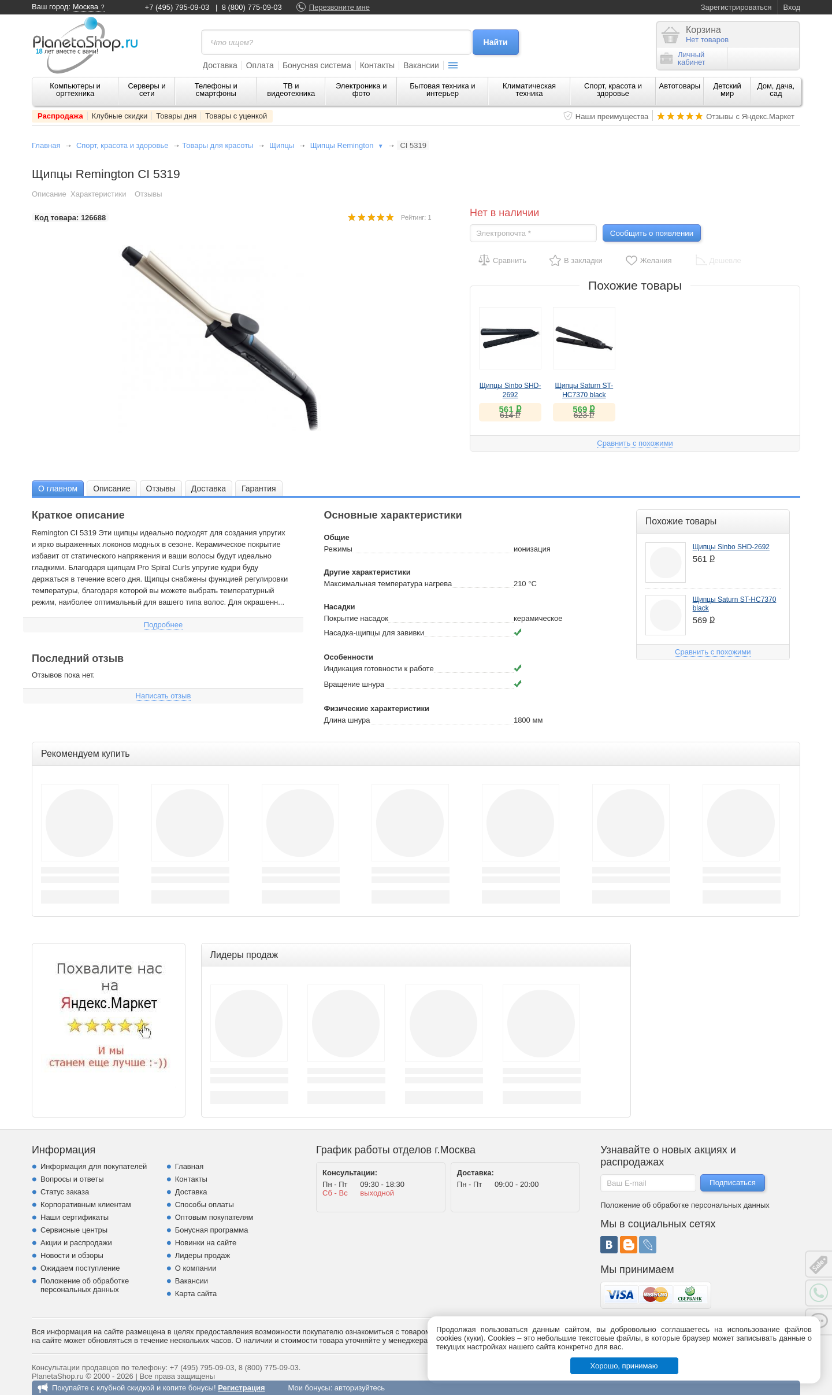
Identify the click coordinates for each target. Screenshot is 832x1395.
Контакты (377, 65)
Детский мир (727, 90)
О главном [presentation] (57, 488)
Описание (49, 194)
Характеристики (98, 194)
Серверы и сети (146, 90)
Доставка (220, 65)
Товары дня (176, 116)
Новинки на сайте (206, 1242)
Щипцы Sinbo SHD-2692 (731, 547)
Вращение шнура (354, 684)
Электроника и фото (361, 90)
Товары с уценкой (236, 116)
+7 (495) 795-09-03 (177, 7)
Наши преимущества (612, 116)
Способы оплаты (204, 1204)
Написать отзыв (163, 695)
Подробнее (163, 624)
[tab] (58, 488)
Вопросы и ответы (71, 1179)
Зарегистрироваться (736, 7)
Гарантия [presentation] (259, 488)
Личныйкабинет (682, 58)
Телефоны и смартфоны (216, 90)
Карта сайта (196, 1293)
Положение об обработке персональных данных (84, 1285)
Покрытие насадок (356, 618)
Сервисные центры (73, 1230)
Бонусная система (317, 65)
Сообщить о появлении (651, 233)
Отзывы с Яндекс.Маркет (750, 116)
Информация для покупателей (93, 1166)
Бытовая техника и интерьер (442, 90)
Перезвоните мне (339, 7)
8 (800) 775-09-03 (252, 7)
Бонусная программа (211, 1230)
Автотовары (680, 86)
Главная (46, 145)
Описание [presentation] (111, 488)
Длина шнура (347, 720)
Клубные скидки (120, 116)
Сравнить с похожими (635, 443)
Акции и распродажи (76, 1242)
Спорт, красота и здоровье (613, 90)
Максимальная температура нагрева (388, 583)
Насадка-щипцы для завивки (374, 632)
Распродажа (60, 116)
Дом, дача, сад (776, 90)
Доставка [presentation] (208, 488)
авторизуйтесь (360, 1387)
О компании (196, 1268)
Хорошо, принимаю (624, 1365)
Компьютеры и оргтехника (75, 90)
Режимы (338, 549)
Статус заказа (64, 1191)
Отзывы (148, 194)
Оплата (260, 65)
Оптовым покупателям (214, 1217)
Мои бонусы (309, 1387)
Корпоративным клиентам (85, 1204)
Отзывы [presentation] (161, 488)
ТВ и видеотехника (291, 90)
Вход (791, 7)
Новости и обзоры (71, 1255)
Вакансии (421, 65)
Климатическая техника (529, 90)
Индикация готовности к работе (378, 668)
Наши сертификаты (74, 1217)
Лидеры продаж (203, 1255)
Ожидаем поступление (80, 1268)
